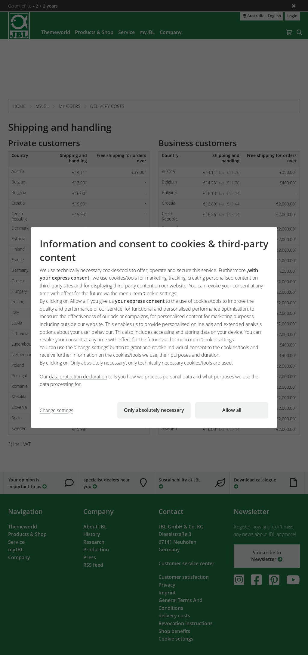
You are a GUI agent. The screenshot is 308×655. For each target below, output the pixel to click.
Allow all (231, 410)
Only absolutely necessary (154, 410)
